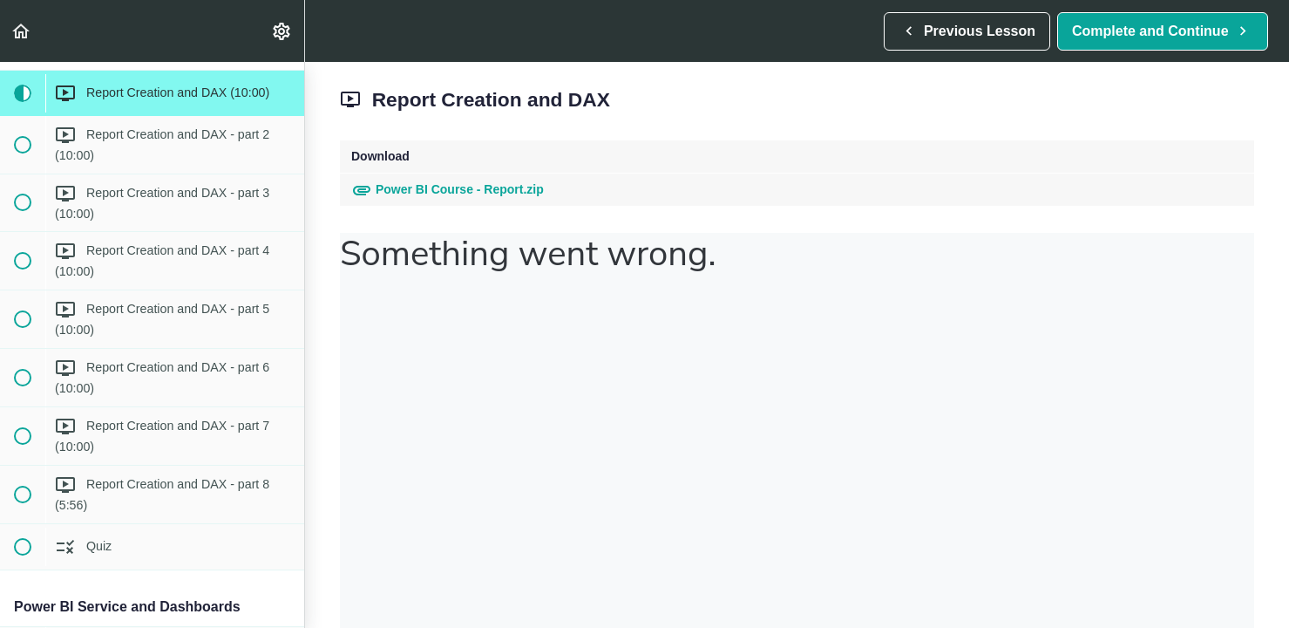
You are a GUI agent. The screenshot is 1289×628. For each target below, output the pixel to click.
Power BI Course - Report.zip (447, 189)
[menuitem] (282, 31)
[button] (22, 31)
